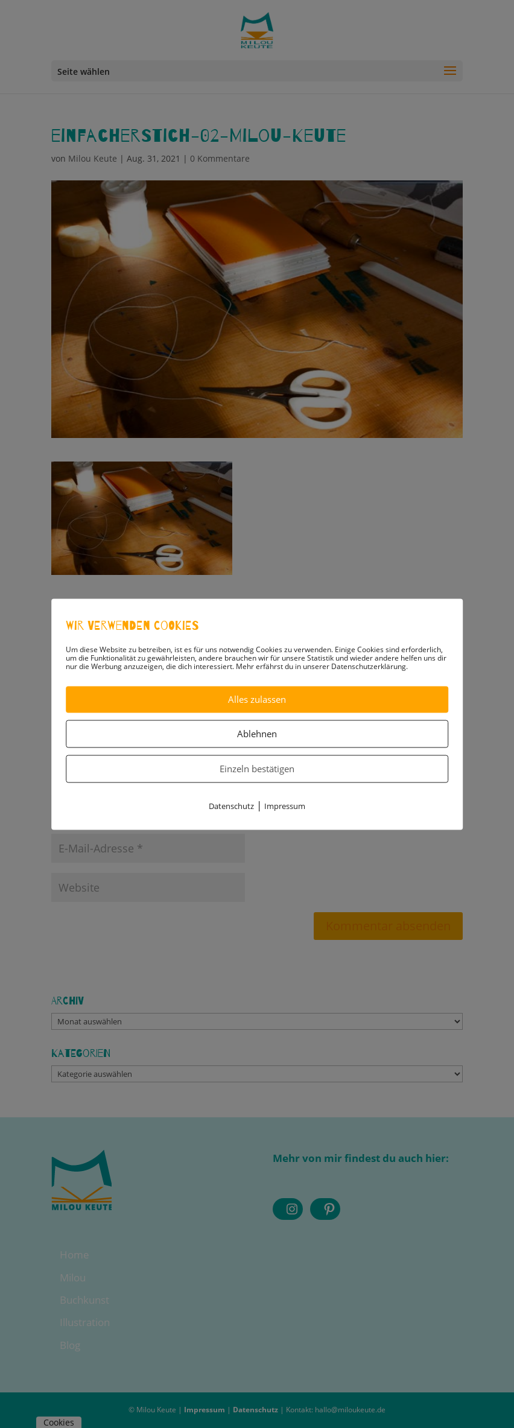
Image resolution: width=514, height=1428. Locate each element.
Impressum (284, 806)
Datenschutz (231, 806)
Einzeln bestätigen (257, 769)
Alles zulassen (257, 699)
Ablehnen (257, 734)
